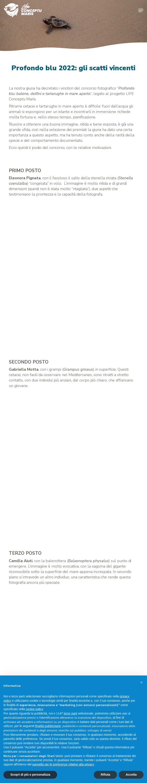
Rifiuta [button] (105, 774)
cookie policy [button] (34, 709)
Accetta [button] (131, 774)
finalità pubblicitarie (48, 726)
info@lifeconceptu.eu (27, 657)
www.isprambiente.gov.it (28, 634)
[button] (140, 10)
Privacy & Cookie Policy (27, 667)
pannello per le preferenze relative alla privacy (63, 764)
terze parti (70, 713)
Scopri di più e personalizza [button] (30, 774)
